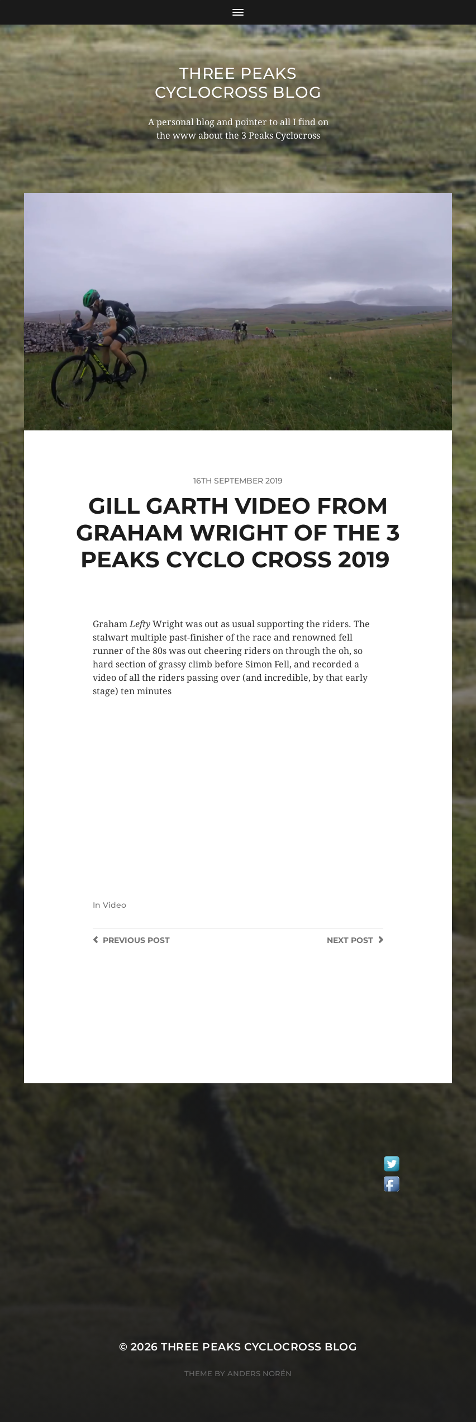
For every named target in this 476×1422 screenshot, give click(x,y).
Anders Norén (259, 1373)
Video (114, 905)
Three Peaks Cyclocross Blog (238, 83)
